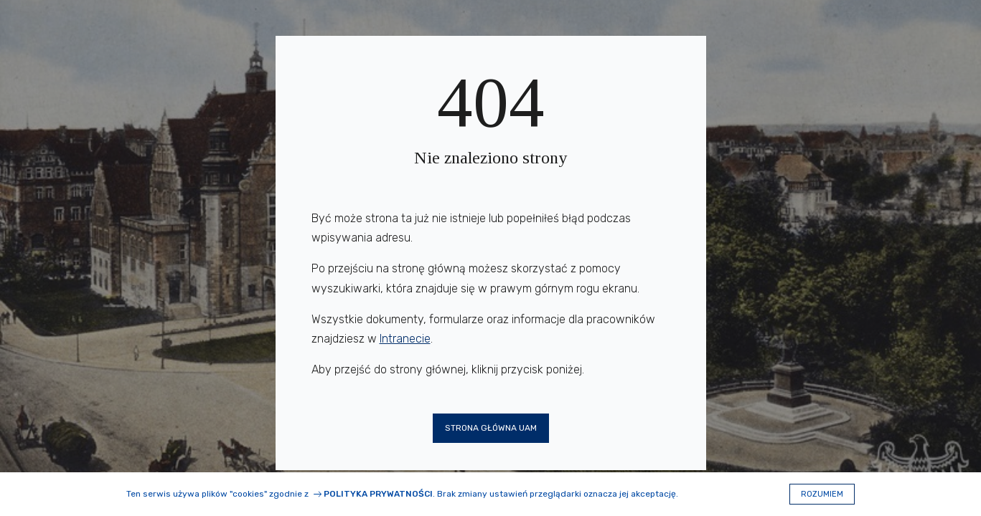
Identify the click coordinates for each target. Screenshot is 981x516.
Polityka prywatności (378, 494)
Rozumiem (822, 494)
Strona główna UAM (491, 428)
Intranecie (405, 338)
